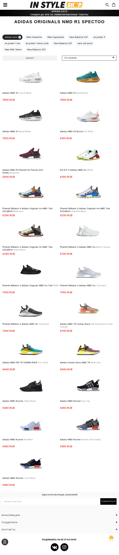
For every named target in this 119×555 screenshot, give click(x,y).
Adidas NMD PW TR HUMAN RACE (25, 362)
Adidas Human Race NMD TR (80, 362)
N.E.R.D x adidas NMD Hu (76, 170)
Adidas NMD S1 (16, 93)
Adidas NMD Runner (19, 401)
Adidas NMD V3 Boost (76, 131)
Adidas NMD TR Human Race (86, 325)
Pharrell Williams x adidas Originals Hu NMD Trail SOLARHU (27, 210)
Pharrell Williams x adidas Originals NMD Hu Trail (30, 285)
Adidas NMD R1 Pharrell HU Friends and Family (22, 171)
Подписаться (108, 501)
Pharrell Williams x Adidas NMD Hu (85, 247)
